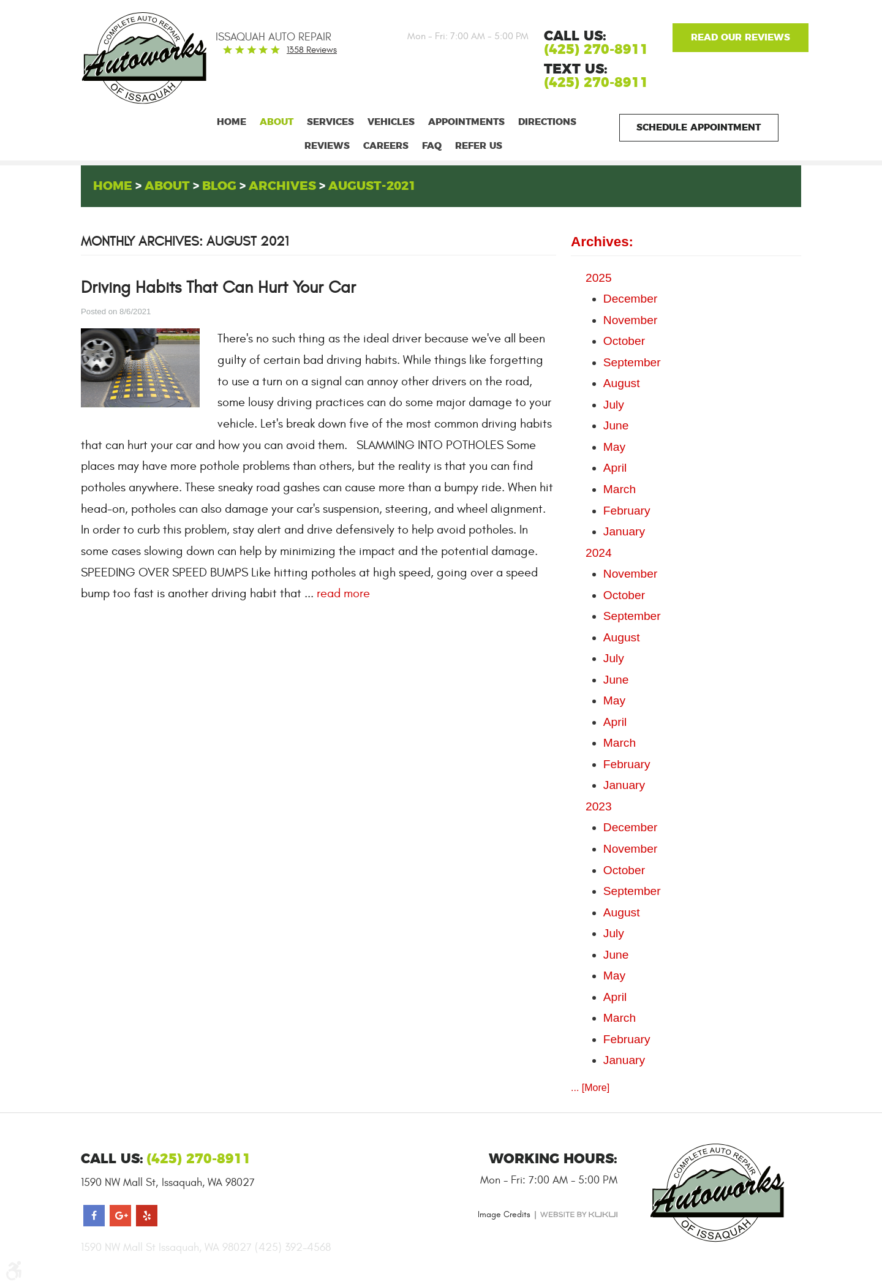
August (621, 383)
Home (231, 122)
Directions (547, 122)
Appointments (466, 122)
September (632, 362)
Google (740, 37)
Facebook (94, 1215)
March (619, 489)
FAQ (432, 146)
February (626, 510)
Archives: (602, 241)
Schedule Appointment (698, 127)
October (624, 340)
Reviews (327, 146)
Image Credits (504, 1214)
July (613, 404)
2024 (599, 552)
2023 (599, 806)
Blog (219, 186)
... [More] (590, 1087)
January (624, 531)
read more (343, 593)
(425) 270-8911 (596, 82)
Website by (578, 1214)
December (630, 298)
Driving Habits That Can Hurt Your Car (218, 287)
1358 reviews (312, 50)
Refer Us (478, 146)
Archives (282, 186)
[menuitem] (231, 122)
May (614, 446)
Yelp (146, 1215)
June (616, 425)
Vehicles (391, 122)
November (630, 320)
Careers (386, 146)
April (615, 467)
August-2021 (372, 186)
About (276, 122)
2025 (599, 277)
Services (330, 122)
